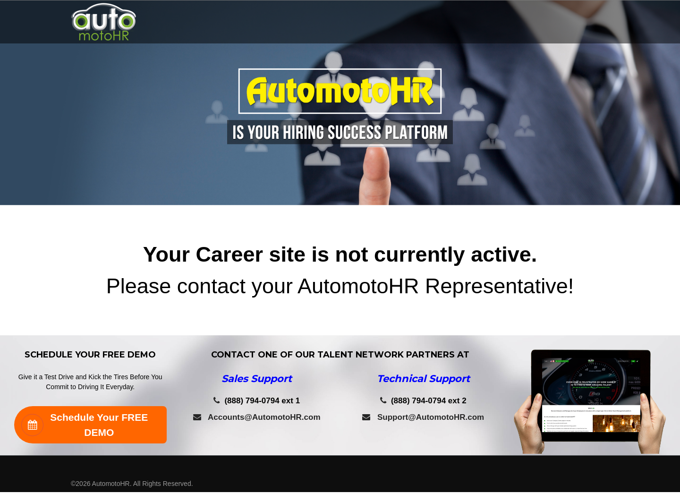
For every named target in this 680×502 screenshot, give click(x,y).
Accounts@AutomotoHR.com (257, 417)
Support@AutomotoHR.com (423, 417)
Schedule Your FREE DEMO (84, 425)
